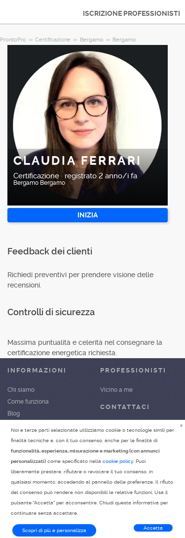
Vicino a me (116, 389)
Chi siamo (21, 389)
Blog (13, 413)
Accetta (153, 528)
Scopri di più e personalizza (54, 530)
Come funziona (28, 401)
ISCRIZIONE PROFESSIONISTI (131, 13)
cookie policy (118, 461)
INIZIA (87, 215)
